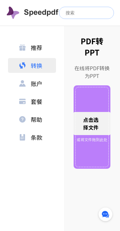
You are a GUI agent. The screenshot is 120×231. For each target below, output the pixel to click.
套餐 (30, 101)
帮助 (30, 119)
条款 (30, 137)
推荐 (30, 47)
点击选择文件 (91, 123)
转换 (30, 65)
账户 (30, 83)
